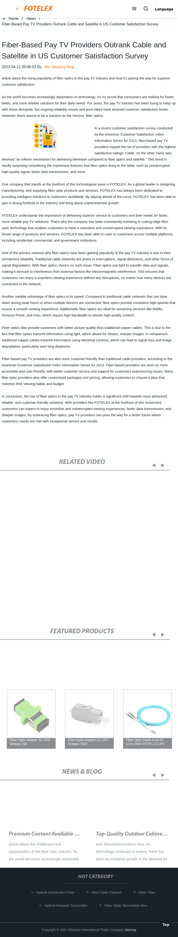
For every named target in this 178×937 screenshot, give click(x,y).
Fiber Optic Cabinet (108, 892)
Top (165, 925)
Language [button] (164, 9)
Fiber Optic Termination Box (127, 905)
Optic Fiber (148, 892)
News (31, 19)
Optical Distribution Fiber (57, 892)
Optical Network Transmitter (67, 905)
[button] (134, 9)
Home (14, 19)
